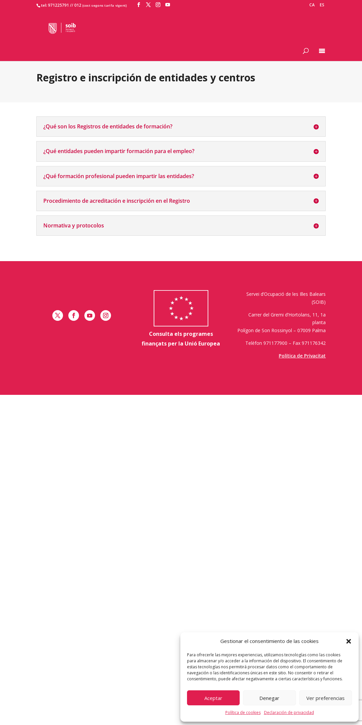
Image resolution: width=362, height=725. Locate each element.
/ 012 (76, 5)
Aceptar (213, 698)
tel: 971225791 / (56, 5)
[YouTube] (167, 4)
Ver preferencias (325, 698)
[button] (348, 641)
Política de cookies (243, 712)
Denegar (269, 698)
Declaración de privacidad (289, 712)
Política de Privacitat (302, 355)
